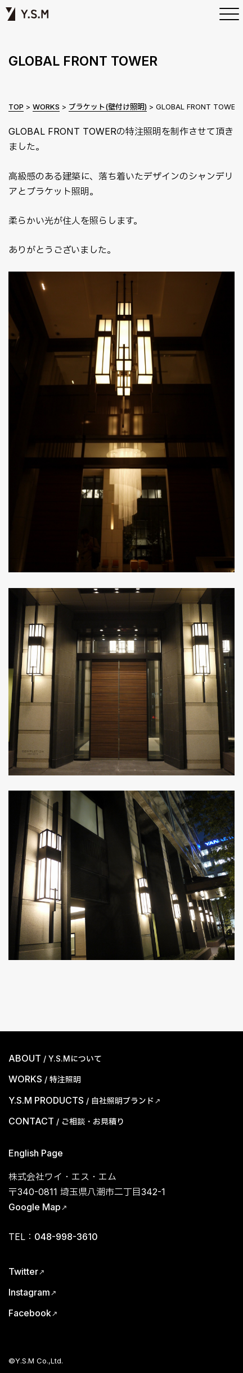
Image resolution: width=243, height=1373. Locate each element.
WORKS (44, 1079)
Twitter (23, 1271)
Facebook (29, 1313)
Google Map (34, 1207)
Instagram (29, 1292)
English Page (35, 1153)
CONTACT (66, 1121)
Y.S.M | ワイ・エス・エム (27, 14)
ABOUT (55, 1058)
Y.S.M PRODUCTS (81, 1100)
